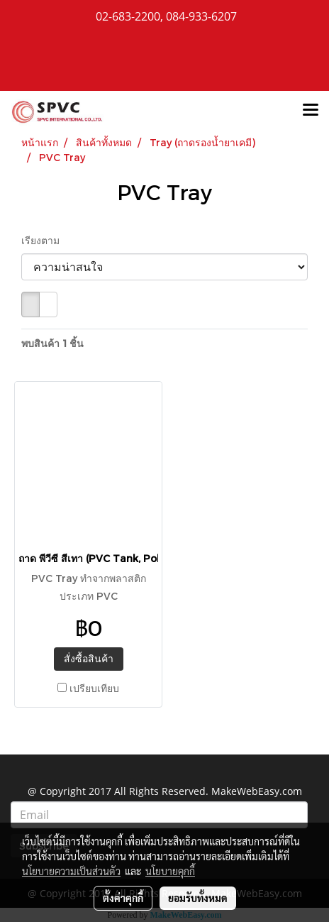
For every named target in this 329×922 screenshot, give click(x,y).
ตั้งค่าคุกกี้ (123, 897)
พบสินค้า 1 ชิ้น (52, 343)
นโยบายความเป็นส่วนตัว (71, 871)
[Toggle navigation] (310, 110)
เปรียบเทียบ (94, 688)
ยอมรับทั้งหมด (198, 897)
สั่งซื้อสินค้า (88, 658)
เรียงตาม (44, 240)
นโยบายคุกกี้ (170, 871)
